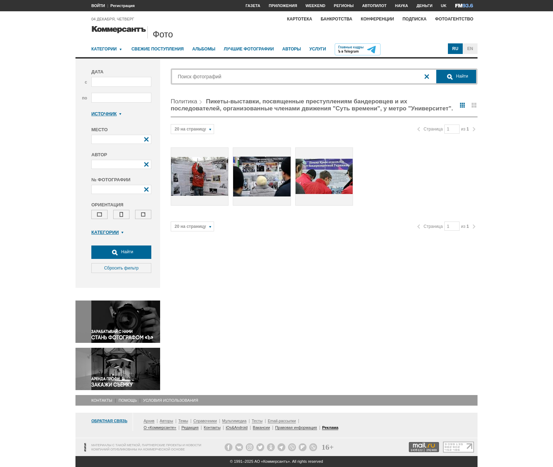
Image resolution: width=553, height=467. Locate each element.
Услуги (317, 49)
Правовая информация (296, 427)
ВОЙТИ (98, 6)
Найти (121, 252)
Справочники (205, 421)
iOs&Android (237, 427)
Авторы (291, 49)
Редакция (189, 427)
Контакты (101, 400)
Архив (149, 421)
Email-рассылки (282, 421)
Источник (106, 113)
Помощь (128, 400)
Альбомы (203, 49)
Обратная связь (109, 421)
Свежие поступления (158, 49)
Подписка (414, 19)
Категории (104, 49)
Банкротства (336, 19)
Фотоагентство (454, 19)
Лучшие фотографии (249, 49)
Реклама (330, 427)
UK (443, 6)
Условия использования (170, 400)
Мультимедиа (234, 421)
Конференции (377, 19)
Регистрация (122, 6)
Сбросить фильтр (121, 268)
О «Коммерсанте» (160, 427)
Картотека (299, 19)
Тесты (257, 421)
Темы (183, 421)
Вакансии (261, 427)
